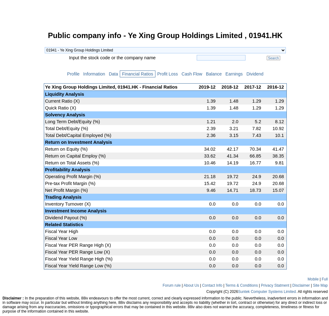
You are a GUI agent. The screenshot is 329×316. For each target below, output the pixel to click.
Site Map (320, 285)
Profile (73, 73)
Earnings (234, 73)
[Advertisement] (22, 126)
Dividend (255, 73)
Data (113, 73)
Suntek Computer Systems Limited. (267, 291)
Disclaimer (301, 285)
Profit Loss (167, 73)
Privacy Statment (275, 285)
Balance (214, 73)
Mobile (313, 279)
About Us (191, 285)
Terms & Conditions (241, 285)
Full (325, 279)
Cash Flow (192, 73)
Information (94, 73)
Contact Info (212, 285)
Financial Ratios (137, 73)
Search (273, 58)
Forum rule (172, 285)
